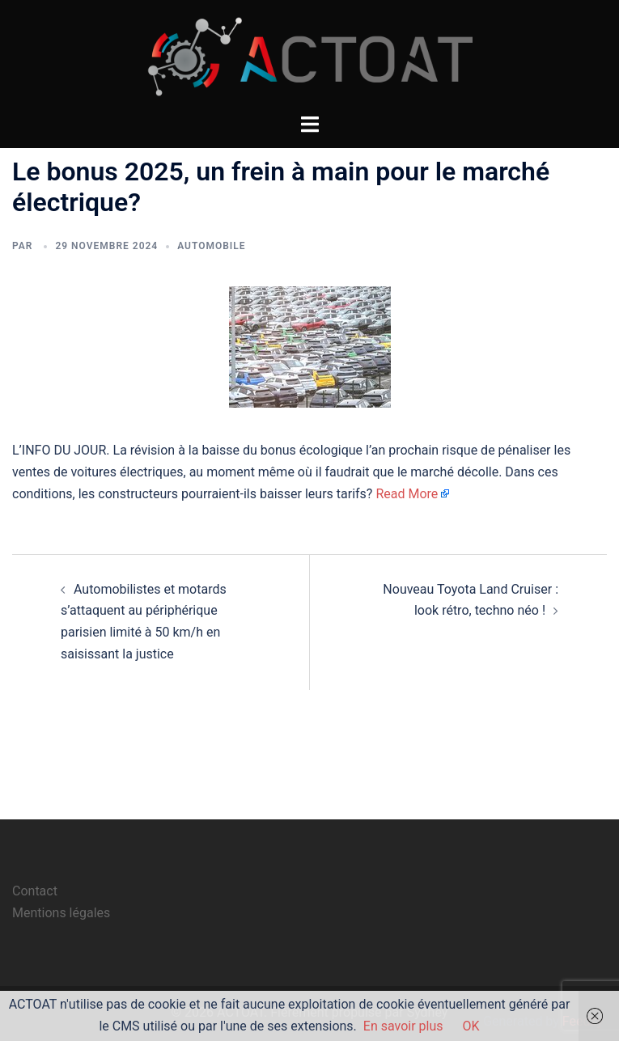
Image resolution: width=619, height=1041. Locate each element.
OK (471, 1026)
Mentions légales (61, 912)
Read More (406, 493)
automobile (211, 246)
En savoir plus (403, 1026)
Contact (34, 891)
